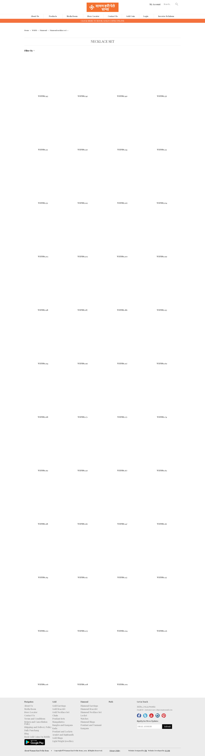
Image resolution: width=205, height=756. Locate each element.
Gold (54, 701)
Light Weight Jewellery (63, 741)
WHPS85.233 (162, 130)
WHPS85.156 (82, 504)
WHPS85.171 (82, 397)
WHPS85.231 (43, 130)
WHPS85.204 (162, 183)
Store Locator (93, 16)
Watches (84, 719)
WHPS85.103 (82, 611)
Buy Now (43, 102)
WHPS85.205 (122, 183)
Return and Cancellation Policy (35, 723)
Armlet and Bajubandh (63, 735)
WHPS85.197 (122, 344)
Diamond (43, 30)
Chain (55, 715)
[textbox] (169, 4)
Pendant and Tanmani (91, 725)
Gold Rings (57, 738)
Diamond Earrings (89, 706)
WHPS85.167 (122, 451)
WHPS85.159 (43, 451)
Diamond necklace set (58, 30)
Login (145, 16)
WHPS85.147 (122, 504)
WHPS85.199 (162, 237)
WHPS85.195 (82, 344)
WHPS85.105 (162, 611)
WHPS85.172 (122, 397)
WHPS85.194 (43, 344)
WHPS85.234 (122, 130)
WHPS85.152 (82, 558)
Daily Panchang (31, 730)
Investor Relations (166, 16)
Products (53, 16)
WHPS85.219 (82, 183)
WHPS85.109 (122, 665)
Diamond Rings (88, 722)
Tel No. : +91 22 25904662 (146, 706)
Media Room (72, 16)
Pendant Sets (58, 719)
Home (26, 30)
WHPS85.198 (43, 290)
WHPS (34, 30)
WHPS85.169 (162, 344)
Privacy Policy (115, 750)
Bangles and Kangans (62, 725)
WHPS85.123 (122, 558)
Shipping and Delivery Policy (37, 727)
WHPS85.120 (82, 451)
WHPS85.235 (162, 76)
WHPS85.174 (162, 397)
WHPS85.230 (82, 130)
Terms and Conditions (34, 719)
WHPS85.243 (43, 76)
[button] (176, 4)
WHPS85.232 (43, 183)
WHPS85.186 (122, 290)
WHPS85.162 (162, 451)
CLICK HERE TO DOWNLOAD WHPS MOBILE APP (102, 20)
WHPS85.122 (162, 558)
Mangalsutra (58, 722)
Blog (26, 734)
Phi (146, 750)
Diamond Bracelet (89, 709)
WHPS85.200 (122, 237)
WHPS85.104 (122, 611)
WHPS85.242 (82, 76)
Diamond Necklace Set (91, 712)
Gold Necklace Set (60, 712)
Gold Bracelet (58, 709)
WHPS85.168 (43, 397)
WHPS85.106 (43, 665)
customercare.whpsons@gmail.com (158, 710)
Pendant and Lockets (62, 732)
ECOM (167, 750)
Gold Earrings (59, 706)
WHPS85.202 (82, 237)
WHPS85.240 (122, 76)
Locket (84, 715)
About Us (35, 16)
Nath (111, 701)
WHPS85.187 (82, 290)
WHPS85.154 (43, 558)
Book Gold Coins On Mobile (37, 737)
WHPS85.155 (162, 504)
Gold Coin (130, 16)
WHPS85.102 (43, 611)
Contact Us (113, 16)
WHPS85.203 (43, 237)
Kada (54, 728)
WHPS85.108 (82, 665)
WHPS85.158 (43, 504)
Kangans (85, 728)
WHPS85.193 (162, 290)
